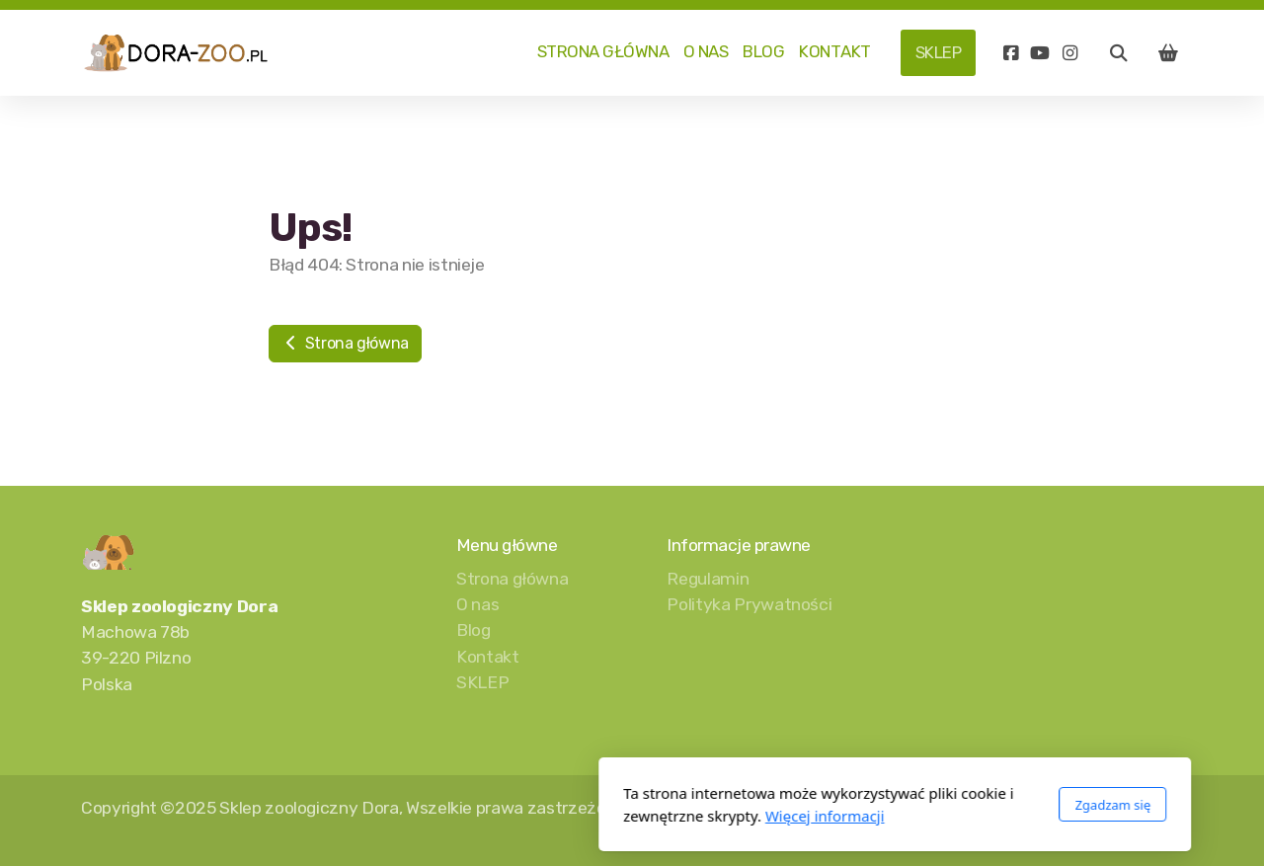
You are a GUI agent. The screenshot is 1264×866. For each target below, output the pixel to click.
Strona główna (345, 343)
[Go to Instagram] (1069, 53)
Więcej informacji (562, 816)
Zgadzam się (850, 805)
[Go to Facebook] (1010, 53)
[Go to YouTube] (1040, 53)
